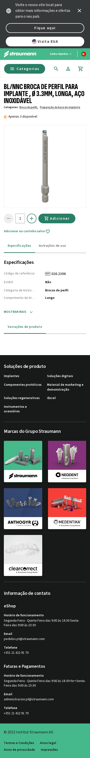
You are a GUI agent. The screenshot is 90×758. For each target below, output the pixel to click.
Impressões (49, 750)
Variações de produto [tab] (25, 326)
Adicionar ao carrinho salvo (27, 231)
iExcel (51, 398)
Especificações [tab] (19, 245)
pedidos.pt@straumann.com (24, 639)
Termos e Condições (19, 743)
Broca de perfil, (28, 107)
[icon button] (79, 10)
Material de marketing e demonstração (65, 387)
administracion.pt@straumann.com (29, 699)
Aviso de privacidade (19, 750)
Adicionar (57, 218)
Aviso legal (48, 743)
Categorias (24, 68)
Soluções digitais (60, 376)
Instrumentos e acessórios (15, 409)
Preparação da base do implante (60, 107)
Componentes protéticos (23, 385)
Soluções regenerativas (22, 398)
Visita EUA (45, 41)
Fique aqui (45, 28)
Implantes (11, 376)
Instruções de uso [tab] (52, 245)
